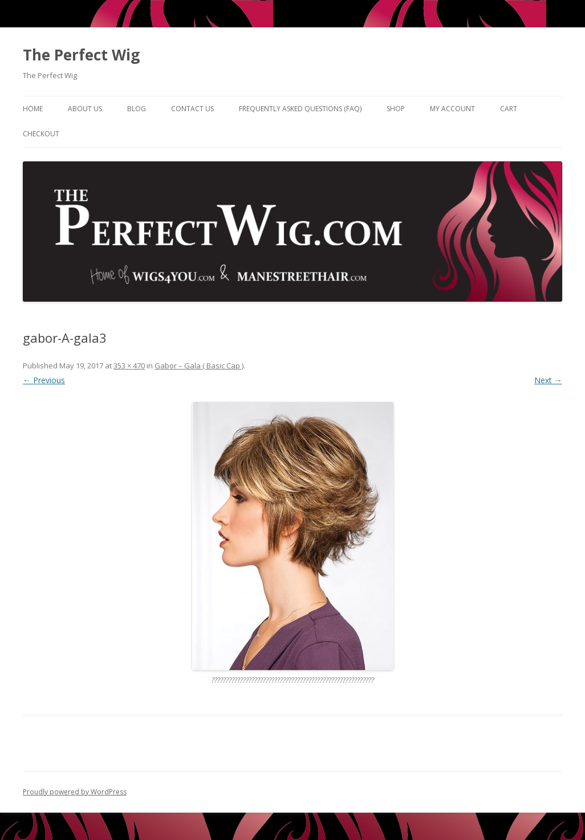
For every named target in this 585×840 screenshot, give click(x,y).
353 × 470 (129, 365)
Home (33, 108)
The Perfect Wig (81, 54)
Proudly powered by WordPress (75, 792)
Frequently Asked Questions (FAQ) (300, 108)
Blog (136, 108)
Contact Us (192, 108)
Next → (548, 380)
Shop (396, 108)
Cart (508, 108)
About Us (85, 108)
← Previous (44, 380)
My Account (452, 108)
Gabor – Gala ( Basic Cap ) (199, 365)
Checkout (41, 134)
